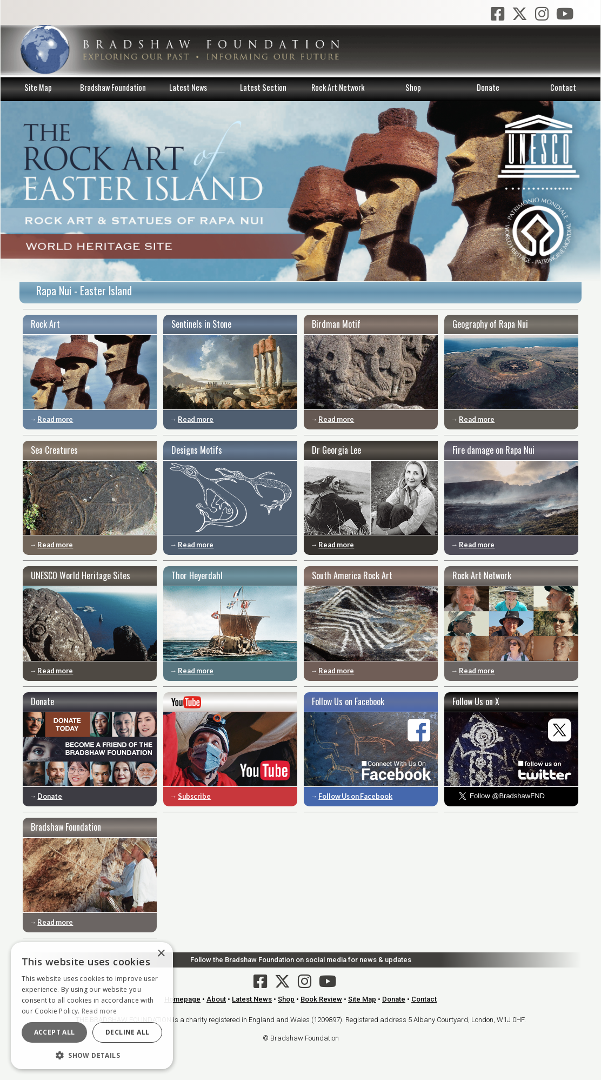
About (216, 999)
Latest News (188, 87)
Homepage (182, 999)
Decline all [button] (127, 1032)
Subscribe (194, 796)
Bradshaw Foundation (113, 87)
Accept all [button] (54, 1032)
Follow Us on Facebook (355, 796)
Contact (563, 87)
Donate (488, 87)
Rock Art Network (337, 87)
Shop (413, 87)
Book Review (321, 999)
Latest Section (263, 87)
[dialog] (92, 1005)
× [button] (161, 954)
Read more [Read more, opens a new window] (99, 1011)
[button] (92, 1054)
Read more (55, 419)
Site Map (38, 87)
